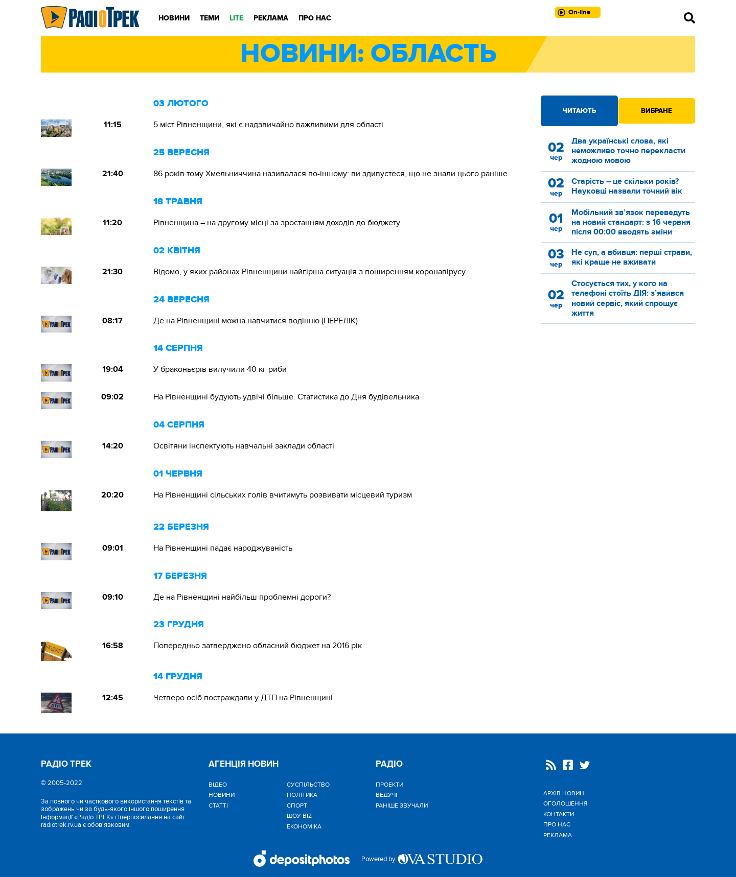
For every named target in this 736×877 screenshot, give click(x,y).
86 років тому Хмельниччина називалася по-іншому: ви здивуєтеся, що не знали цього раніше (330, 174)
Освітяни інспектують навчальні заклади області (243, 446)
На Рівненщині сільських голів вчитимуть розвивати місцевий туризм (282, 495)
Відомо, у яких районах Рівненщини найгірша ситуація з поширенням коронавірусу (309, 272)
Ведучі (386, 794)
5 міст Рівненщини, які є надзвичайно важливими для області (268, 125)
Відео (218, 784)
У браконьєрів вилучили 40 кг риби (220, 369)
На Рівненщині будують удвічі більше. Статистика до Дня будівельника (286, 397)
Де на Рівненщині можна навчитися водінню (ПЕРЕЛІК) (255, 321)
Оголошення (565, 803)
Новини (174, 18)
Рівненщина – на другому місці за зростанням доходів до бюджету (276, 223)
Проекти (389, 784)
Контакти (558, 814)
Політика (302, 794)
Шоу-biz (299, 815)
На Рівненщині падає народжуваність (222, 548)
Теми (209, 18)
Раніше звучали (402, 805)
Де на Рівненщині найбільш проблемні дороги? (242, 597)
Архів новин (563, 793)
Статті (218, 805)
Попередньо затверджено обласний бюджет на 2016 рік (257, 646)
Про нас (314, 18)
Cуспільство (308, 784)
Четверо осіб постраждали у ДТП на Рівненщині (243, 698)
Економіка (304, 826)
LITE (236, 18)
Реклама (271, 18)
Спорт (297, 805)
